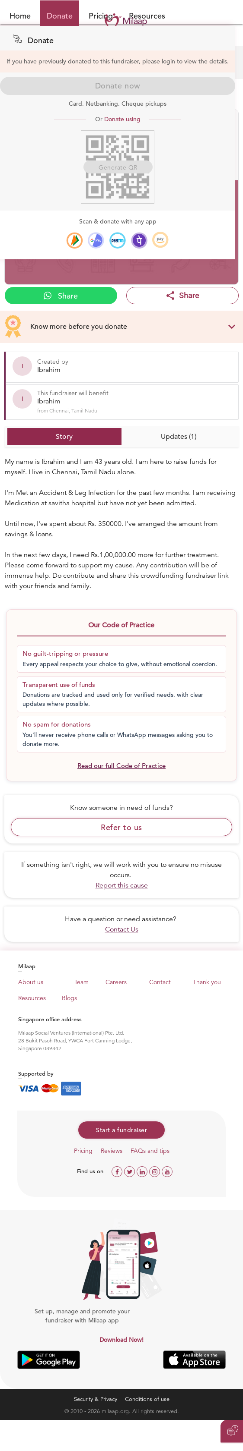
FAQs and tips (150, 1151)
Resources (32, 998)
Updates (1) (178, 436)
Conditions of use (147, 1399)
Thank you (207, 982)
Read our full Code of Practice (121, 766)
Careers (116, 982)
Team (81, 982)
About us (30, 982)
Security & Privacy (95, 1399)
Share (61, 296)
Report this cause (122, 885)
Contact (160, 982)
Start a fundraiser (121, 1130)
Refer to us (121, 827)
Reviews (111, 1151)
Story (64, 436)
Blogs (69, 998)
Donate (60, 16)
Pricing (83, 1151)
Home (20, 16)
